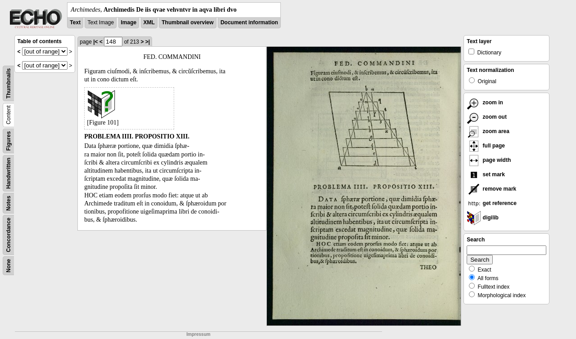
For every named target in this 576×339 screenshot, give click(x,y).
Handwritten (8, 173)
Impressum (198, 334)
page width (489, 160)
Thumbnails (8, 83)
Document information (249, 22)
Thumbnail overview (187, 22)
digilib (483, 217)
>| (147, 42)
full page (486, 146)
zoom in (485, 102)
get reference (492, 203)
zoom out (487, 117)
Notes (8, 203)
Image (129, 22)
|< (95, 42)
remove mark (491, 189)
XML (149, 22)
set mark (486, 174)
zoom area (488, 131)
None (8, 265)
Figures (8, 141)
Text (75, 22)
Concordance (8, 235)
